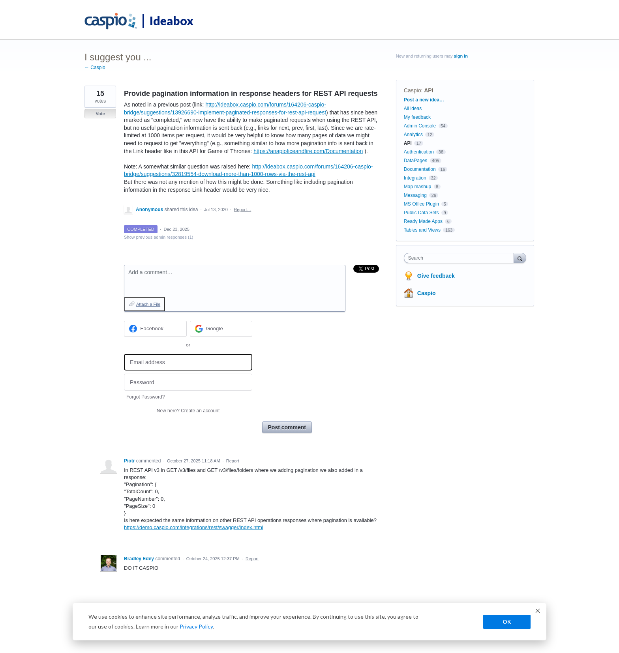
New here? (188, 411)
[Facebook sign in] (155, 329)
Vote (100, 113)
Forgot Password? (145, 397)
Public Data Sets (421, 212)
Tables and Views (422, 230)
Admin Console (420, 126)
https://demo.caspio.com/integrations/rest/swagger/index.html (193, 527)
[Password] (188, 382)
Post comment (287, 427)
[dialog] (309, 621)
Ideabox (171, 20)
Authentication (419, 152)
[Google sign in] (221, 329)
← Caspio (94, 67)
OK (507, 621)
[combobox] (461, 258)
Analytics (413, 134)
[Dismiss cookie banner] (537, 612)
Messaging (415, 195)
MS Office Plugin (421, 204)
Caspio (412, 90)
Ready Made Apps (423, 221)
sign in (461, 56)
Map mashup (417, 186)
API (428, 90)
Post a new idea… (424, 100)
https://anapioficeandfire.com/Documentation (308, 151)
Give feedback (436, 276)
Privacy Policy (196, 626)
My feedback (417, 117)
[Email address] (188, 362)
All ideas (413, 108)
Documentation (420, 169)
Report (232, 460)
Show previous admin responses (158, 237)
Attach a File (148, 304)
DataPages (415, 160)
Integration (415, 178)
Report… (242, 209)
